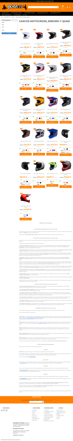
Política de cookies (47, 414)
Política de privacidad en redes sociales (48, 417)
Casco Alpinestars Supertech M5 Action (25, 76)
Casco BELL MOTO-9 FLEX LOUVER (65, 174)
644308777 (21, 435)
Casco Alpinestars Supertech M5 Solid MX (65, 43)
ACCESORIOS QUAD (16, 12)
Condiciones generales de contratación (48, 412)
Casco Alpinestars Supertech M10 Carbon (25, 110)
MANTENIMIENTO (6, 14)
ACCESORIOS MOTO (42, 12)
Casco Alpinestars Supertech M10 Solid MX (52, 78)
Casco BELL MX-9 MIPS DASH (25, 207)
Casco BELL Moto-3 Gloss (39, 173)
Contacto (58, 417)
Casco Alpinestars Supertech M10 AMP (39, 110)
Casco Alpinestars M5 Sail (52, 109)
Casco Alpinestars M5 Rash (25, 141)
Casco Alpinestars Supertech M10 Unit (39, 76)
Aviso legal (46, 410)
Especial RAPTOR (35, 418)
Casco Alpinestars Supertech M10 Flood (65, 76)
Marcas (57, 418)
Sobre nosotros (59, 410)
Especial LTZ (34, 417)
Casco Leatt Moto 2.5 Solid (25, 173)
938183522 (15, 435)
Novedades (34, 410)
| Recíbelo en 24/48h (27, 1)
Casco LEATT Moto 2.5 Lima (52, 173)
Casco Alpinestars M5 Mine (39, 141)
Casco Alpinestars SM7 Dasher (52, 43)
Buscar (9, 33)
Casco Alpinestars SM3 (25, 43)
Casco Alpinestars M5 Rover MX (65, 110)
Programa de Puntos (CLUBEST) (60, 413)
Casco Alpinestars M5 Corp (52, 141)
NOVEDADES (17, 14)
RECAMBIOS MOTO (55, 12)
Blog (32, 414)
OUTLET (25, 14)
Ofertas (33, 413)
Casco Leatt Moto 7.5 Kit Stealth (65, 142)
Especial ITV (34, 415)
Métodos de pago (60, 415)
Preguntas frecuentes (60, 411)
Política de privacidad (48, 415)
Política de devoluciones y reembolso (48, 420)
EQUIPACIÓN (5, 12)
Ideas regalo (34, 420)
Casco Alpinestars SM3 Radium (39, 44)
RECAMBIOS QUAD (29, 12)
